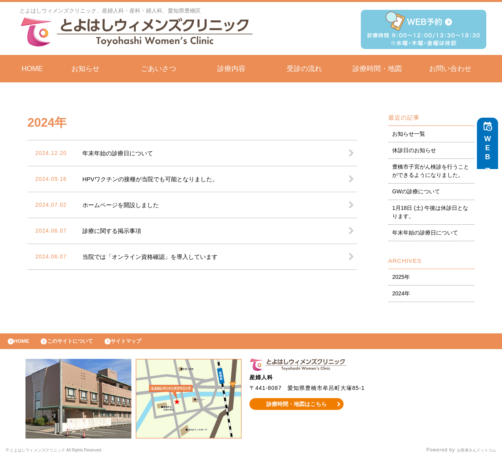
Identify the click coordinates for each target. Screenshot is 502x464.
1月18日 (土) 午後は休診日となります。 (430, 212)
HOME (32, 69)
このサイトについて (79, 343)
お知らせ (85, 69)
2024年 (401, 293)
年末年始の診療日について (425, 232)
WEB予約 (489, 154)
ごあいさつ (158, 69)
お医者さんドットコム (470, 454)
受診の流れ (304, 69)
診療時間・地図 (377, 69)
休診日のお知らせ (414, 150)
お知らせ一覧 (408, 134)
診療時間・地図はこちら (296, 408)
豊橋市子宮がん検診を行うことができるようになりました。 (430, 171)
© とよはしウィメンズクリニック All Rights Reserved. (70, 454)
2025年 (401, 277)
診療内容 (231, 69)
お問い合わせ (450, 69)
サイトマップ (143, 343)
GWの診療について (416, 191)
